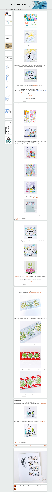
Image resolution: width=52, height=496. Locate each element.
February (7, 75)
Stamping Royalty (7, 110)
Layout (6, 100)
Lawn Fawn (6, 99)
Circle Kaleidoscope (17, 289)
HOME (6, 9)
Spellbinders (17, 219)
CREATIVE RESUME (10, 9)
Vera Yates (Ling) (8, 14)
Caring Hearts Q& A (16, 9)
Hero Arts (6, 97)
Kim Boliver (30, 96)
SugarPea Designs (7, 111)
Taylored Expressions (7, 112)
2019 (6, 78)
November (7, 68)
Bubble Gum (24, 276)
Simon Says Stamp (7, 108)
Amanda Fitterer (30, 95)
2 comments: (19, 284)
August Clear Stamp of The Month (35, 197)
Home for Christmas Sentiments (43, 421)
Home (30, 445)
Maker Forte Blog (30, 99)
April (6, 74)
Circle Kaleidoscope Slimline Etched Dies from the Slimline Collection (34, 292)
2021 (6, 66)
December (7, 67)
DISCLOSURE (21, 9)
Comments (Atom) (31, 447)
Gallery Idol (6, 96)
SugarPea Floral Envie (35, 85)
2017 (6, 80)
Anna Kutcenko (30, 281)
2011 (6, 85)
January (7, 76)
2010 (6, 86)
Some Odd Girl (7, 109)
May (6, 73)
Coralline (29, 276)
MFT (5, 101)
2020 (6, 77)
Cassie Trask (30, 97)
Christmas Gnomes (17, 400)
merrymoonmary (27, 494)
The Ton (16, 285)
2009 (6, 87)
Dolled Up (27, 276)
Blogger (32, 494)
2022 (6, 65)
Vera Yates (30, 98)
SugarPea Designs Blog (23, 92)
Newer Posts (15, 445)
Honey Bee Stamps (7, 98)
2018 (6, 79)
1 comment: (19, 218)
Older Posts (45, 445)
